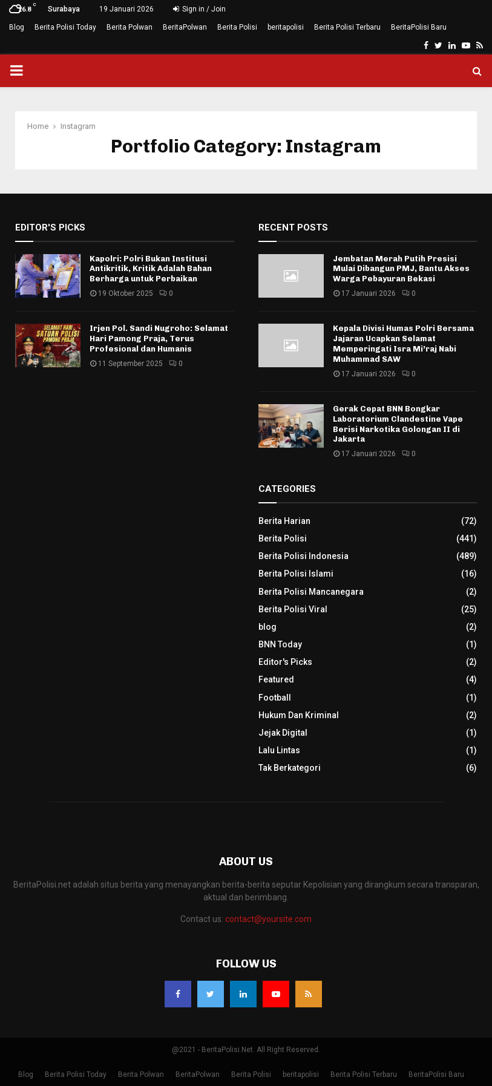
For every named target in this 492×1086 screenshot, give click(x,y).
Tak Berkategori (289, 768)
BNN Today (280, 644)
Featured (276, 679)
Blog (16, 27)
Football (274, 697)
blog (267, 627)
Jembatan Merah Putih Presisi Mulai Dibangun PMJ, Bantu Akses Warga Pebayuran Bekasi (401, 269)
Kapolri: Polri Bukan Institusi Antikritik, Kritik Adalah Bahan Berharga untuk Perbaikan (151, 269)
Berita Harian (284, 521)
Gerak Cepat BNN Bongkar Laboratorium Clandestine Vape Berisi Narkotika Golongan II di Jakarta (398, 424)
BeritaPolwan (185, 27)
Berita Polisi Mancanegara (311, 592)
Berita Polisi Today (65, 27)
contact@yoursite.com (268, 919)
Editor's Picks (285, 662)
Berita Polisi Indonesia (303, 556)
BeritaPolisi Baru (419, 27)
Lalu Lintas (279, 750)
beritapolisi (285, 27)
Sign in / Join (199, 9)
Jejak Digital (282, 733)
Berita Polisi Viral (292, 609)
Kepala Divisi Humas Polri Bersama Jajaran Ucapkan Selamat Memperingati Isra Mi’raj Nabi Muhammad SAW (403, 344)
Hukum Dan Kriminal (298, 715)
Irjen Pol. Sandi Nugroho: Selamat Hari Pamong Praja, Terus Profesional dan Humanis (159, 338)
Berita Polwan (130, 27)
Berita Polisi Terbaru (347, 27)
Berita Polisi (237, 27)
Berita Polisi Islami (295, 573)
